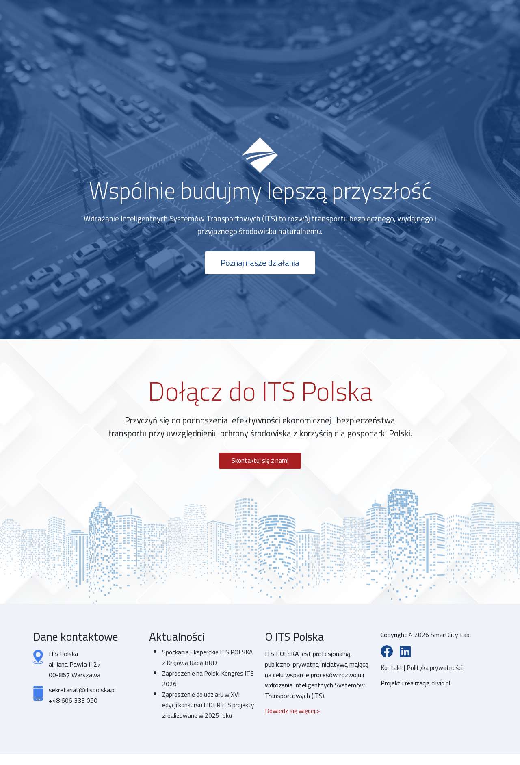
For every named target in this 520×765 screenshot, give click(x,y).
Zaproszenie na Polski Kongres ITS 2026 (204, 680)
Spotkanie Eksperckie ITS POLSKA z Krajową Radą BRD (208, 659)
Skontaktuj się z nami (260, 462)
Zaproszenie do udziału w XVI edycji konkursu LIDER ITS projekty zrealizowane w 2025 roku (203, 711)
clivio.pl (441, 685)
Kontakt (393, 669)
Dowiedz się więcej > (293, 712)
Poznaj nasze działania (260, 264)
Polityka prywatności (436, 669)
